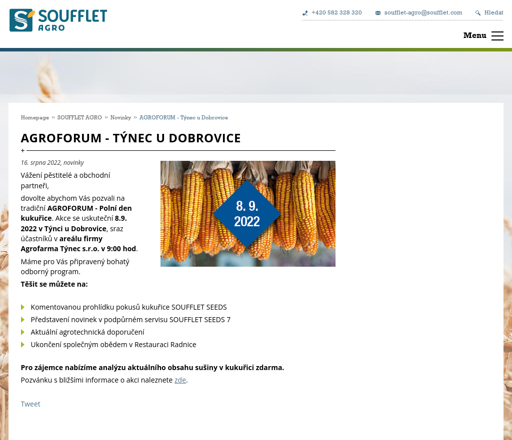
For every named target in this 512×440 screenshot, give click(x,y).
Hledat (494, 12)
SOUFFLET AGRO (80, 117)
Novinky (120, 117)
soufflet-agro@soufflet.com (423, 12)
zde (180, 380)
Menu (475, 35)
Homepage (35, 117)
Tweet (30, 404)
